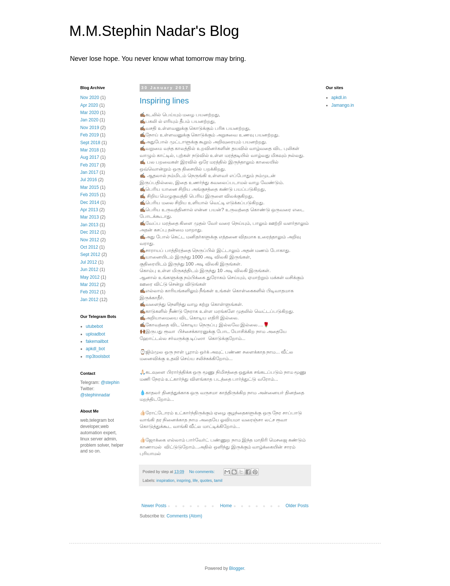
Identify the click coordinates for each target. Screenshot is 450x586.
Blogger (236, 568)
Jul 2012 (88, 262)
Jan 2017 (89, 172)
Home (226, 505)
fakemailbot (97, 341)
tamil (218, 480)
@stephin (110, 382)
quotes (206, 480)
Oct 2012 (89, 247)
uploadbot (95, 334)
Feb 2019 (89, 135)
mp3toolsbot (98, 356)
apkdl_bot (95, 348)
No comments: (202, 471)
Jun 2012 (89, 269)
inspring (184, 480)
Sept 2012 (90, 254)
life (195, 480)
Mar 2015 (89, 187)
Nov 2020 (89, 97)
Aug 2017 (89, 157)
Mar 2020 (89, 112)
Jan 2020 (89, 119)
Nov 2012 (89, 239)
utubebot (94, 326)
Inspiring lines (164, 100)
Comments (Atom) (184, 516)
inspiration (165, 480)
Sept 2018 (90, 142)
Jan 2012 (89, 299)
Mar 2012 (89, 284)
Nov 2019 (89, 127)
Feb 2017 (89, 165)
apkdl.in (338, 97)
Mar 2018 (89, 150)
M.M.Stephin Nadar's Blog (154, 31)
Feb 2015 (89, 194)
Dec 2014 (89, 202)
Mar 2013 (89, 217)
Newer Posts (153, 505)
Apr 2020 (89, 105)
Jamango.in (342, 105)
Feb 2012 (89, 291)
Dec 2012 (89, 232)
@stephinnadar (95, 395)
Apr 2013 (89, 209)
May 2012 (90, 277)
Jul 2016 (88, 179)
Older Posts (297, 505)
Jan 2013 (89, 224)
